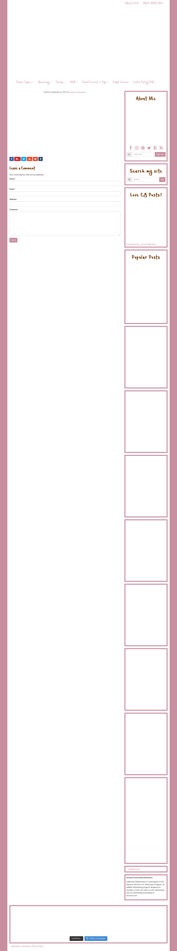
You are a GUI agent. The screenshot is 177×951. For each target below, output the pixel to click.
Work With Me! (153, 3)
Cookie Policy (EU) (143, 82)
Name (12, 179)
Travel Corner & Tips (95, 82)
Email (11, 189)
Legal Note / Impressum (21, 946)
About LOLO (132, 3)
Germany (45, 82)
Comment (13, 210)
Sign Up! (160, 154)
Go (162, 180)
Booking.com (134, 869)
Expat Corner (121, 82)
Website (13, 199)
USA (74, 82)
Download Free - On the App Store (146, 223)
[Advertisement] (146, 820)
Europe (61, 82)
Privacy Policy (38, 946)
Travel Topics (25, 82)
